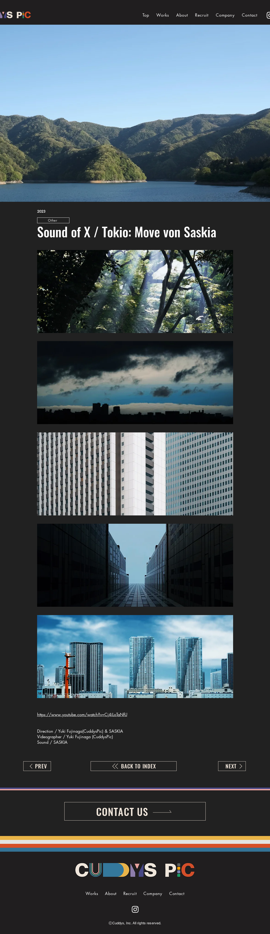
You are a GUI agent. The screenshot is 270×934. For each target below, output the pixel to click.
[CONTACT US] (135, 811)
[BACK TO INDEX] (134, 766)
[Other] (53, 220)
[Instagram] (135, 909)
